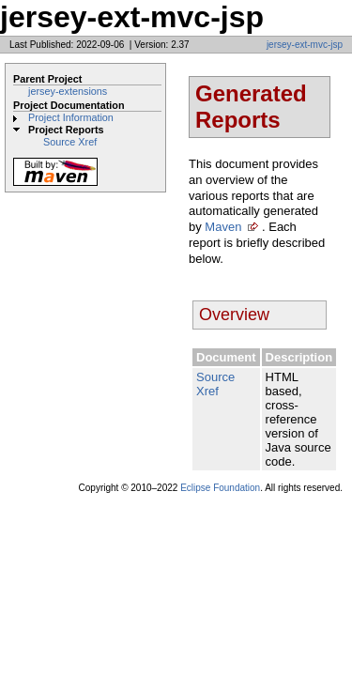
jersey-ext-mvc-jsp (305, 44)
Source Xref (70, 141)
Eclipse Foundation (220, 488)
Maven (223, 227)
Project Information (71, 117)
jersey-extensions (67, 91)
